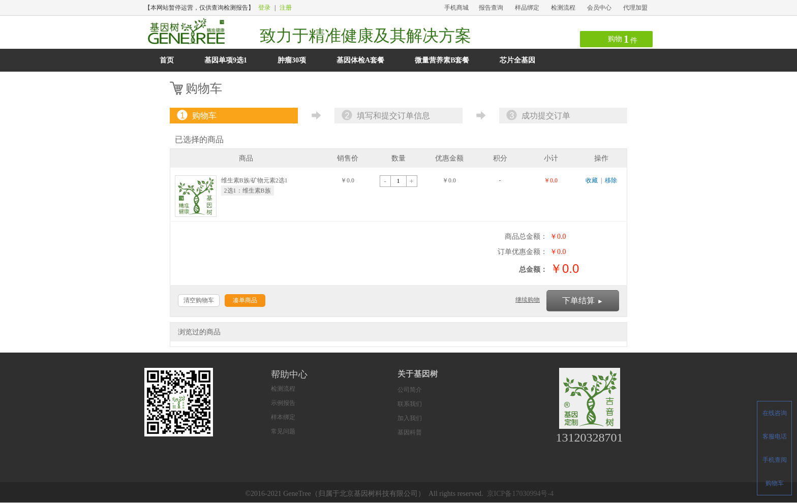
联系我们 (409, 403)
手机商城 (456, 7)
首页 (167, 60)
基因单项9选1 (225, 60)
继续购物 (527, 299)
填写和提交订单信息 (385, 115)
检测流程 (563, 7)
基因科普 (409, 432)
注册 (286, 7)
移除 (611, 180)
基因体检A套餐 (360, 60)
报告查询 (491, 7)
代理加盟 (635, 7)
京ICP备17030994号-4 (520, 493)
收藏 (592, 180)
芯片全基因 (517, 60)
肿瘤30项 (292, 60)
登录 (264, 7)
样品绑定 (527, 7)
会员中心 (599, 7)
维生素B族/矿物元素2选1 (254, 180)
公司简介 (409, 389)
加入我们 (409, 418)
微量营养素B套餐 (442, 60)
